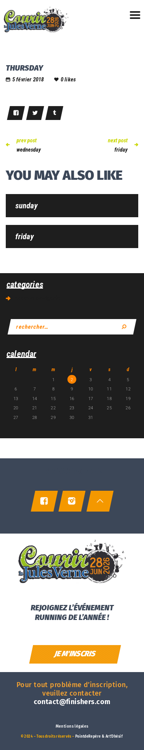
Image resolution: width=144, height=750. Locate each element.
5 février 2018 (28, 79)
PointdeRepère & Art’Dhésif (98, 736)
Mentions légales (72, 726)
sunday (26, 205)
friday (24, 236)
